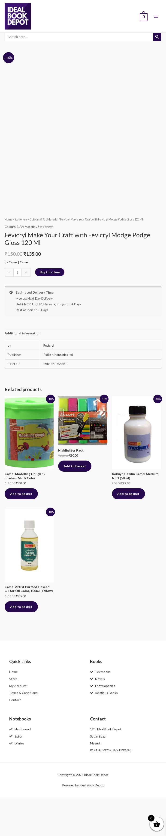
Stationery (21, 257)
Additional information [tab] (22, 371)
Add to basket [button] (21, 532)
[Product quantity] (17, 310)
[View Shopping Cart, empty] (143, 17)
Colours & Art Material (44, 257)
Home (8, 257)
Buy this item (50, 310)
